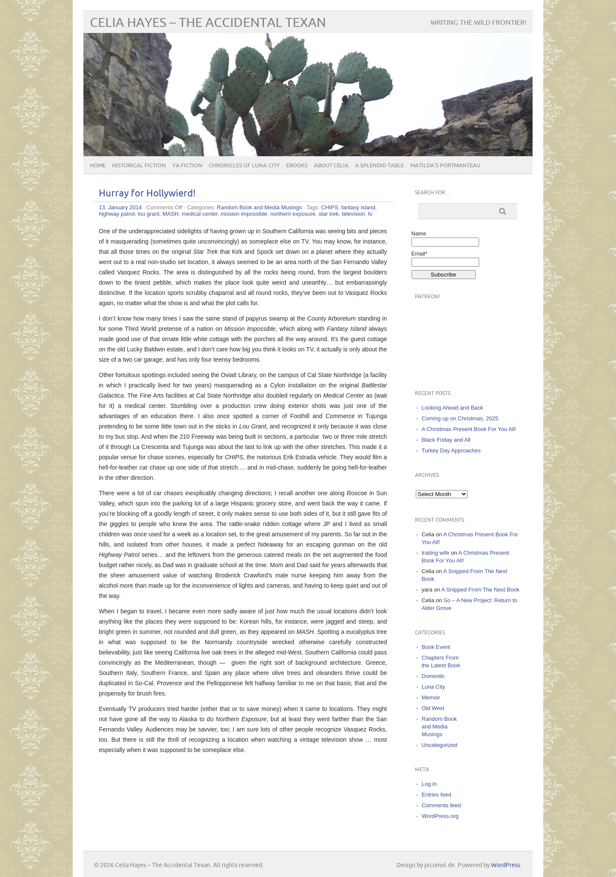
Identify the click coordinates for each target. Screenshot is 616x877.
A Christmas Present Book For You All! (469, 429)
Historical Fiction (139, 166)
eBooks (297, 166)
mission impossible (244, 214)
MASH (171, 214)
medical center (200, 214)
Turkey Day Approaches (451, 450)
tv (370, 214)
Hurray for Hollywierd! (147, 194)
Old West (433, 708)
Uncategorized (440, 745)
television (353, 214)
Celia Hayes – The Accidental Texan (208, 23)
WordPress (505, 865)
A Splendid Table (379, 166)
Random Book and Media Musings (259, 207)
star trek (329, 214)
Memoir (431, 697)
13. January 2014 (120, 207)
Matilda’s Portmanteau (445, 166)
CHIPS (329, 207)
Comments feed (441, 805)
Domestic (433, 676)
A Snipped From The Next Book (480, 589)
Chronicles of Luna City (244, 166)
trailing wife (436, 553)
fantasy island (358, 207)
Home (98, 166)
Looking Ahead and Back (452, 407)
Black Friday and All (446, 440)
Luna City (433, 687)
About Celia (331, 166)
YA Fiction (187, 166)
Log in (429, 784)
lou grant (149, 214)
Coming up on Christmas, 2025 (460, 418)
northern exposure (293, 214)
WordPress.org (440, 816)
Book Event (436, 647)
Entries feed (436, 794)
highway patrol (117, 214)
